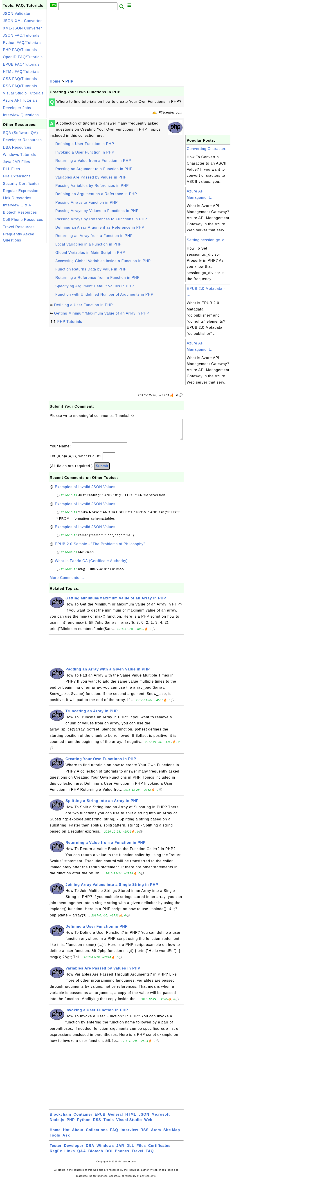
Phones (122, 1155)
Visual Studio (129, 1124)
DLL (130, 1150)
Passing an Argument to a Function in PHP (94, 169)
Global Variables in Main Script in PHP (90, 253)
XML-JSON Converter (22, 28)
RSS (97, 1124)
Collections (97, 1134)
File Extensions (17, 176)
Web (148, 1124)
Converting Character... (208, 149)
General (115, 1119)
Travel (137, 1155)
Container (83, 1119)
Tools (109, 1124)
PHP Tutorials (69, 322)
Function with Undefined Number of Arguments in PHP (104, 294)
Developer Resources (22, 140)
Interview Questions (21, 115)
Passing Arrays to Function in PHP (86, 202)
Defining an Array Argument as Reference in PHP (99, 227)
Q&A (81, 1155)
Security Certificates (21, 183)
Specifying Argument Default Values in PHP (94, 286)
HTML (130, 1119)
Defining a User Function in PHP (84, 144)
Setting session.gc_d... (207, 240)
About (77, 1134)
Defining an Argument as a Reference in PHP (96, 194)
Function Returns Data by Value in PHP (91, 269)
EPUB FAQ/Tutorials (21, 64)
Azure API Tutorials (20, 100)
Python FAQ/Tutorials (22, 43)
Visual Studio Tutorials (23, 93)
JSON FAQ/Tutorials (21, 35)
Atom (156, 1134)
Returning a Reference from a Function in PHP (97, 277)
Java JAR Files (16, 162)
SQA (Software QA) (20, 133)
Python (84, 1124)
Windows (105, 1150)
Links (69, 1155)
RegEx (56, 1155)
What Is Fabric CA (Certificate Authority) (91, 565)
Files (141, 1150)
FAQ (114, 1134)
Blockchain (60, 1119)
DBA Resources (17, 147)
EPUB (100, 1119)
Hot (66, 1134)
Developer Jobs (17, 108)
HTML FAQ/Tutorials (21, 72)
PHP (69, 81)
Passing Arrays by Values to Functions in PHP (97, 211)
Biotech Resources (20, 212)
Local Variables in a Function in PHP (88, 244)
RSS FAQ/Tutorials (20, 86)
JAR (120, 1150)
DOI (109, 1155)
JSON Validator (17, 14)
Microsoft (161, 1119)
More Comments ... (67, 582)
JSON (144, 1119)
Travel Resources (19, 227)
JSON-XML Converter (22, 21)
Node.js (57, 1124)
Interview (129, 1134)
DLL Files (11, 169)
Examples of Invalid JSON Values (85, 491)
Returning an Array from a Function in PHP (94, 236)
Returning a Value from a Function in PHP (93, 161)
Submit (102, 470)
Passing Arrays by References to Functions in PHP (101, 219)
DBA (90, 1150)
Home (55, 81)
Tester (56, 1150)
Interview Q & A (17, 205)
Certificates (159, 1150)
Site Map (171, 1134)
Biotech (95, 1155)
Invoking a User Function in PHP (84, 152)
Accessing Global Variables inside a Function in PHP (103, 261)
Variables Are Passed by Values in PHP (91, 177)
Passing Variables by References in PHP (92, 186)
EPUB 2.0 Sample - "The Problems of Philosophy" (100, 548)
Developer (73, 1150)
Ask (66, 1140)
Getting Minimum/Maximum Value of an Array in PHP (101, 313)
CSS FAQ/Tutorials (20, 79)
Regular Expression (20, 191)
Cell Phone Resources (23, 219)
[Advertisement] (24, 311)
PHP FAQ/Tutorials (20, 50)
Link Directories (17, 198)
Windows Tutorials (19, 154)
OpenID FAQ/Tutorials (23, 57)
